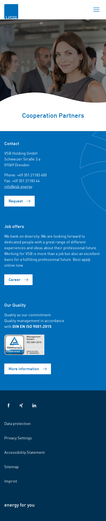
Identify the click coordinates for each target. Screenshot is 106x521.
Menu (95, 9)
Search (81, 9)
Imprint (10, 481)
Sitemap (11, 466)
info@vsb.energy (18, 186)
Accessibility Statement (24, 452)
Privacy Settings (18, 437)
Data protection (17, 423)
